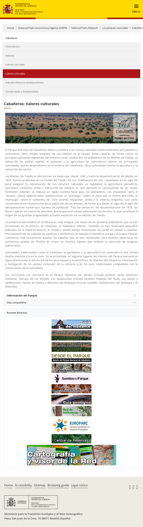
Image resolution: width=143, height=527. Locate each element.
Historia (9, 55)
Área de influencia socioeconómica (24, 82)
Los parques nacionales (115, 28)
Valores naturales (15, 64)
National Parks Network (84, 28)
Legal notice (79, 485)
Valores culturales (15, 73)
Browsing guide (58, 485)
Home (10, 28)
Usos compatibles (16, 302)
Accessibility (23, 485)
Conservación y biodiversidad (21, 91)
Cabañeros (11, 38)
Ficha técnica (12, 46)
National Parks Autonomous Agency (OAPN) (42, 28)
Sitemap (39, 485)
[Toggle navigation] (135, 8)
